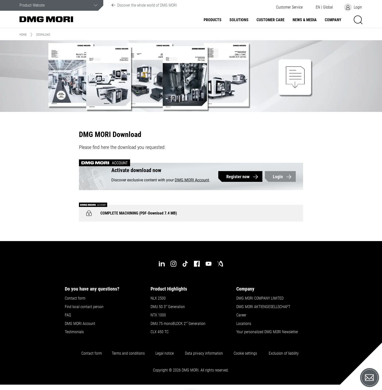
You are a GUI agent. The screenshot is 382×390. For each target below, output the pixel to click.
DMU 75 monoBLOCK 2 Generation (178, 324)
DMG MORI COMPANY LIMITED (260, 298)
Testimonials (74, 332)
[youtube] (208, 263)
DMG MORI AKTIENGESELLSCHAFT (263, 307)
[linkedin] (161, 263)
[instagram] (173, 263)
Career (241, 315)
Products (212, 20)
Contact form (75, 298)
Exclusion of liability (284, 353)
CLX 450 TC (160, 332)
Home (23, 34)
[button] (289, 7)
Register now (237, 176)
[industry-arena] (220, 263)
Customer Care (271, 20)
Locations (243, 324)
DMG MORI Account (192, 180)
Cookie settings (246, 353)
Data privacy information (204, 353)
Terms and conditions (128, 353)
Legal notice (164, 353)
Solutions (238, 20)
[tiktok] (185, 263)
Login (278, 176)
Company (333, 20)
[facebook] (196, 263)
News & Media (305, 20)
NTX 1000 (158, 315)
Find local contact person (84, 307)
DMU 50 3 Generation (168, 307)
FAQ (68, 315)
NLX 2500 (158, 298)
